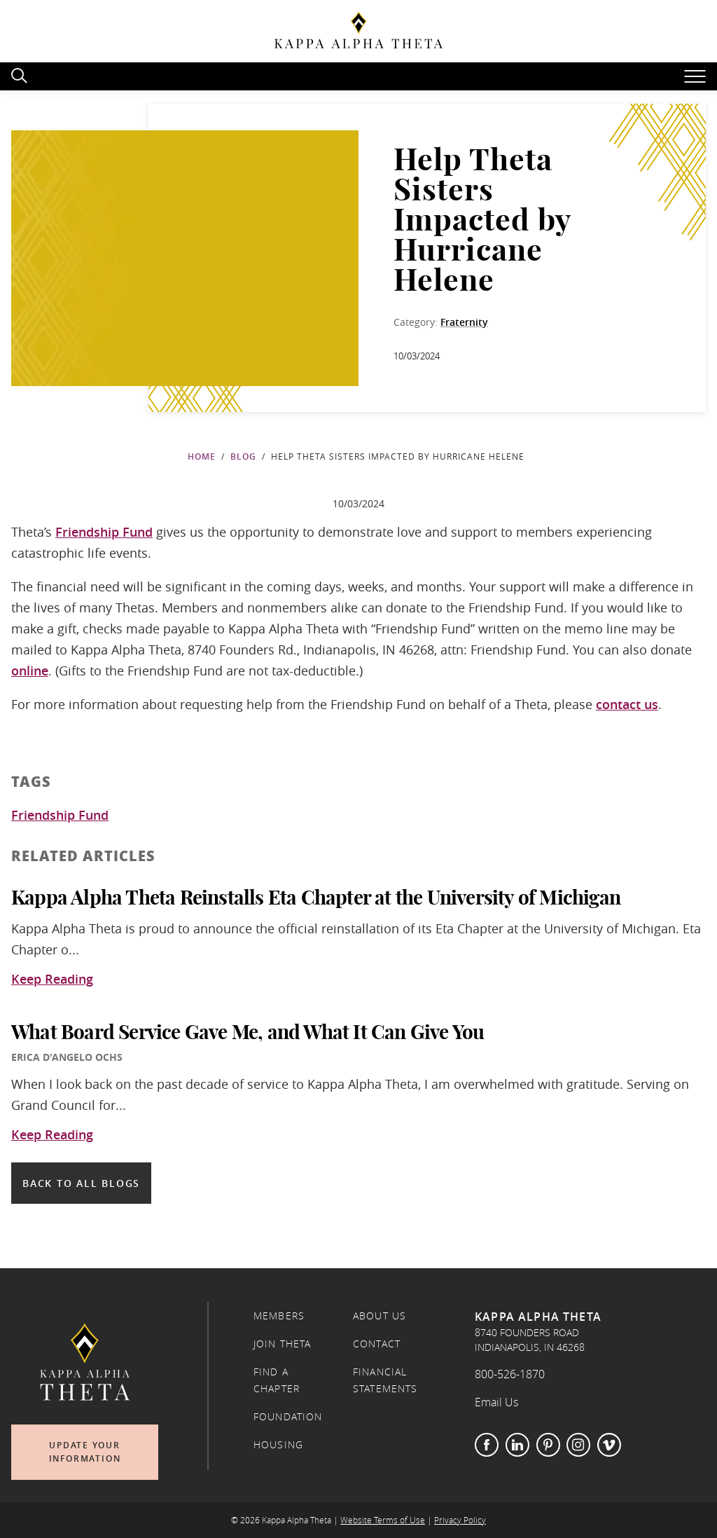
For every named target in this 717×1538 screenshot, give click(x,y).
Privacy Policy (460, 1520)
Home (202, 456)
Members (279, 1316)
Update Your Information (85, 1452)
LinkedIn (517, 1445)
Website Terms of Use (382, 1520)
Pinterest (548, 1445)
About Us (379, 1316)
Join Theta (282, 1344)
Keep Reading (52, 980)
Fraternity (464, 322)
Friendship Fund (104, 531)
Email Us (496, 1402)
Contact (377, 1344)
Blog (243, 456)
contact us (627, 704)
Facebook (487, 1445)
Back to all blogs (81, 1183)
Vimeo (609, 1445)
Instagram (578, 1445)
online (29, 670)
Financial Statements (385, 1380)
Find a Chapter (276, 1380)
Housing (278, 1445)
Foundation (288, 1416)
